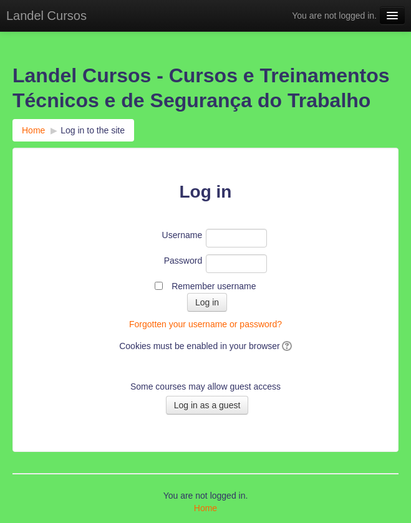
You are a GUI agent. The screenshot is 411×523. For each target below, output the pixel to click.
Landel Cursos (46, 15)
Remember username (214, 286)
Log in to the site (92, 130)
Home (33, 130)
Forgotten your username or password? (205, 324)
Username (182, 235)
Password (183, 261)
